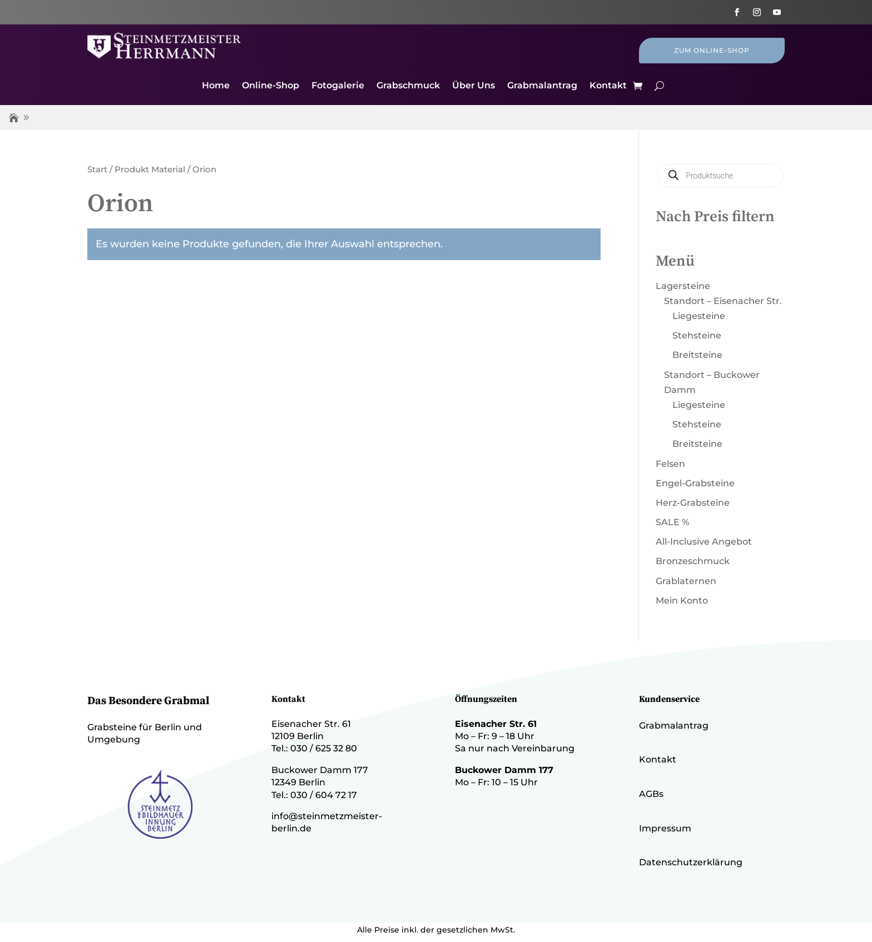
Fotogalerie (337, 86)
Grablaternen (686, 581)
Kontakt (608, 86)
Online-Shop (270, 86)
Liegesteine (698, 316)
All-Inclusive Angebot (704, 541)
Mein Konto (682, 600)
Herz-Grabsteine (693, 502)
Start (97, 170)
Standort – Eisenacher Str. (723, 301)
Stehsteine (696, 335)
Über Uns (473, 86)
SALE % (672, 522)
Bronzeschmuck (693, 561)
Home (216, 86)
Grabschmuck (408, 86)
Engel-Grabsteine (695, 483)
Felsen (670, 463)
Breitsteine (697, 355)
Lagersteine (683, 286)
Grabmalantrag (542, 86)
